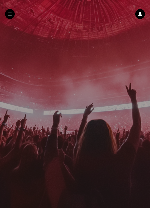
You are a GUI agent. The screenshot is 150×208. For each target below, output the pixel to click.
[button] (140, 14)
